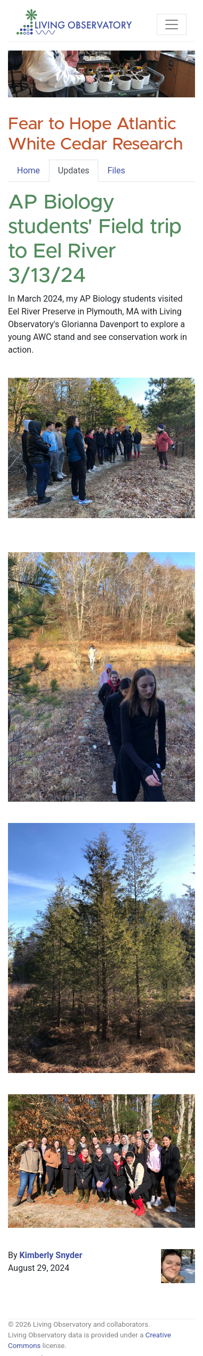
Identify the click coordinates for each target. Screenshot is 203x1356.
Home (28, 170)
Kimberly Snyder (51, 1255)
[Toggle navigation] (172, 24)
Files (116, 170)
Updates (73, 170)
